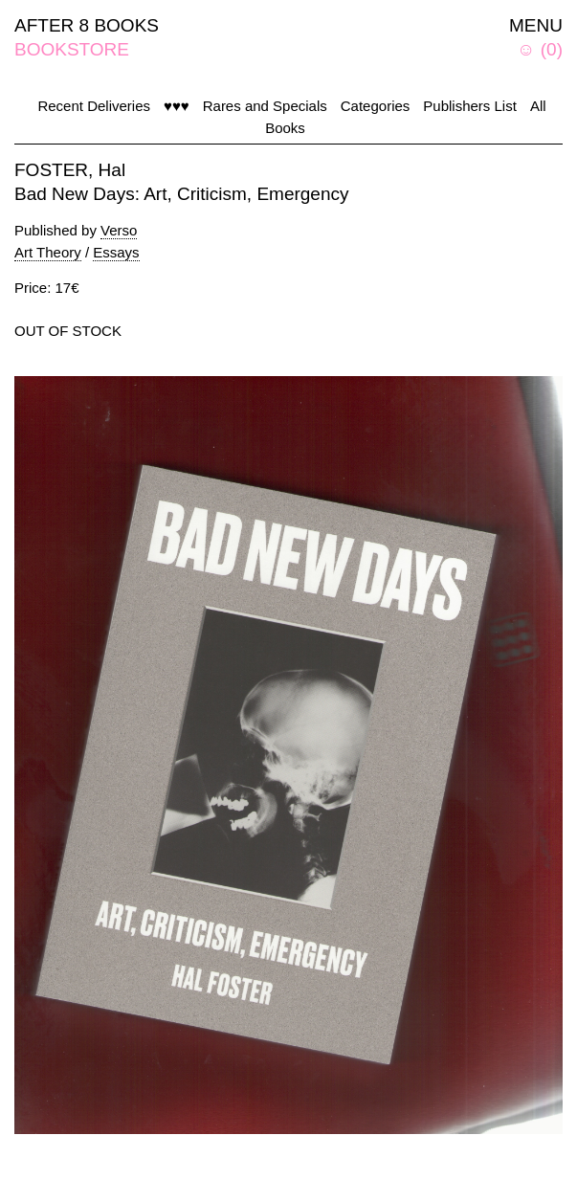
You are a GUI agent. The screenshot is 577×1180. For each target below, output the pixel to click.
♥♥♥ (176, 106)
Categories (376, 106)
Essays (116, 252)
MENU (536, 25)
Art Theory (47, 252)
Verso (118, 230)
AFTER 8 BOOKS (86, 25)
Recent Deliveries (93, 106)
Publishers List (470, 106)
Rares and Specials (265, 106)
